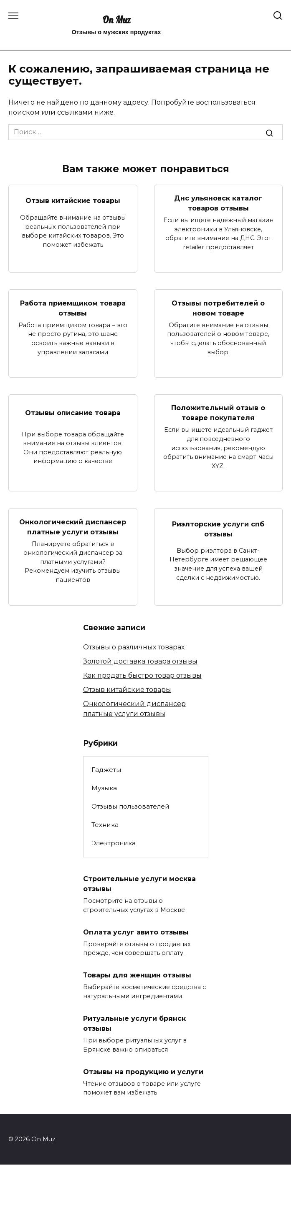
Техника (105, 825)
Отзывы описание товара (73, 412)
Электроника (113, 843)
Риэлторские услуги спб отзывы (218, 529)
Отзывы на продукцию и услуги (143, 1071)
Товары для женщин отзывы (137, 975)
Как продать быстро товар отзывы (142, 675)
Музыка (104, 788)
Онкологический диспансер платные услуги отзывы (72, 527)
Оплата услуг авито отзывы (136, 932)
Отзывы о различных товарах (134, 647)
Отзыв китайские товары (72, 201)
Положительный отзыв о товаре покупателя (218, 413)
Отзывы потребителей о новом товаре (218, 308)
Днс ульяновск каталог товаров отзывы (218, 203)
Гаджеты (106, 770)
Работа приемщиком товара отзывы (73, 308)
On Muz (116, 20)
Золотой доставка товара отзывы (140, 661)
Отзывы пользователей (130, 806)
